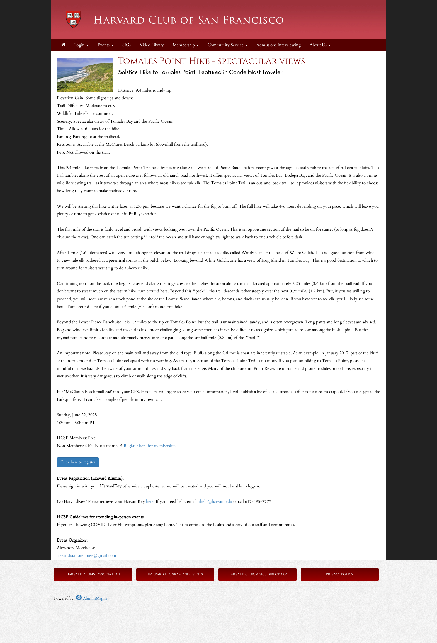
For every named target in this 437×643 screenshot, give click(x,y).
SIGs (126, 45)
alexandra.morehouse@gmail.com (86, 556)
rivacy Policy (340, 574)
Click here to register (77, 462)
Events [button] (105, 45)
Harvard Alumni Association (93, 574)
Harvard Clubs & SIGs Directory (257, 574)
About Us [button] (320, 45)
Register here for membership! (150, 446)
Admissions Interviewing (278, 45)
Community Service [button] (227, 45)
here (150, 501)
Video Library (152, 45)
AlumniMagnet (92, 598)
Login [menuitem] (81, 45)
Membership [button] (186, 45)
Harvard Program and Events (175, 574)
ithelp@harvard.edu (215, 501)
